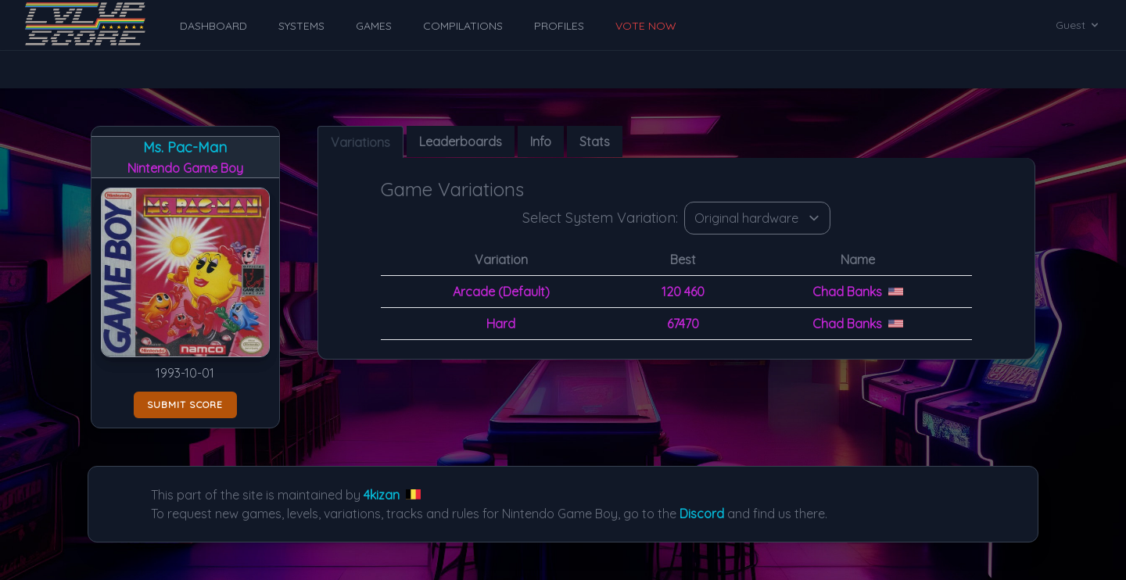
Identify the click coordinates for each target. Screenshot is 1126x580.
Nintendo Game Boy (185, 168)
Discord (702, 513)
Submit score (185, 404)
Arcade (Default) (501, 291)
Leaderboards (460, 141)
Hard (500, 323)
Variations (360, 142)
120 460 (683, 291)
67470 (683, 323)
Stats (594, 141)
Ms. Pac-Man (185, 147)
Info (540, 141)
